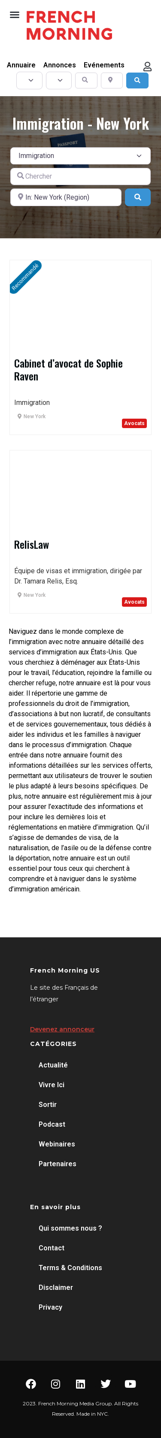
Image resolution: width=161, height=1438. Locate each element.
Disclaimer (56, 1287)
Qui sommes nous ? (70, 1228)
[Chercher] (80, 176)
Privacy (50, 1307)
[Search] (137, 80)
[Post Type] (29, 80)
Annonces (59, 65)
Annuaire (21, 65)
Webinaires (57, 1144)
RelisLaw (31, 544)
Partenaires (57, 1164)
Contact (51, 1248)
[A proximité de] (66, 197)
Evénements (104, 65)
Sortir (48, 1105)
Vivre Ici (51, 1085)
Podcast (52, 1124)
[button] (14, 14)
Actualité (53, 1065)
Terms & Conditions (70, 1268)
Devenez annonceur (62, 1029)
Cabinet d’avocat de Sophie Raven (68, 369)
